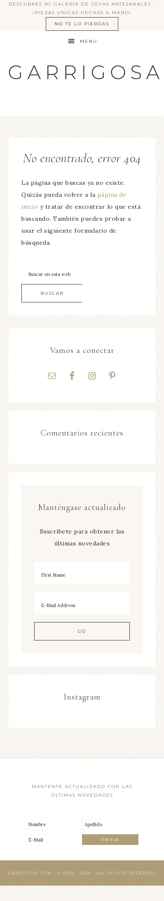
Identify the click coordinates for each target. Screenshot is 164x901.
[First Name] (82, 573)
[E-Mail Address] (82, 603)
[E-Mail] (54, 839)
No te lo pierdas (82, 24)
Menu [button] (88, 41)
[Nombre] (54, 824)
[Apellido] (110, 824)
